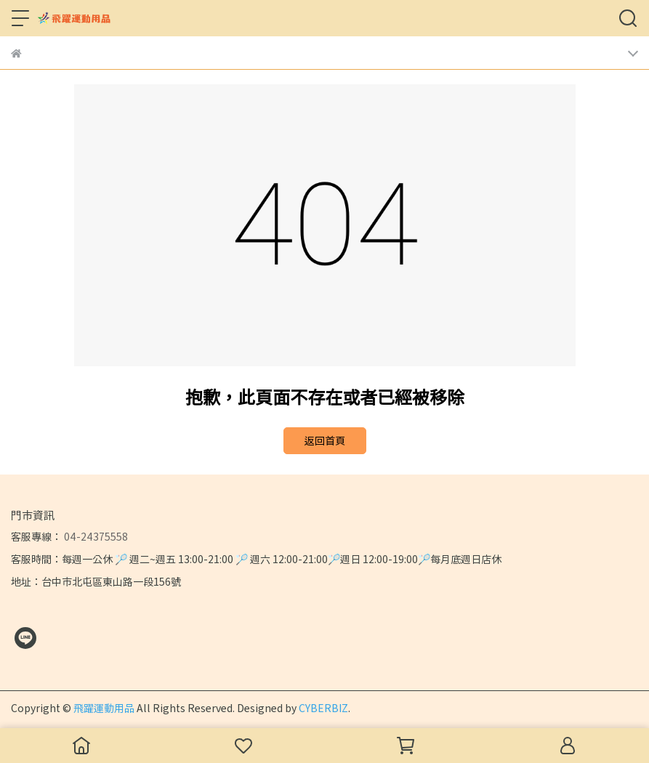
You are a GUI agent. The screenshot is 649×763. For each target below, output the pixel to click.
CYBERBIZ (323, 708)
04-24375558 (95, 536)
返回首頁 (325, 440)
